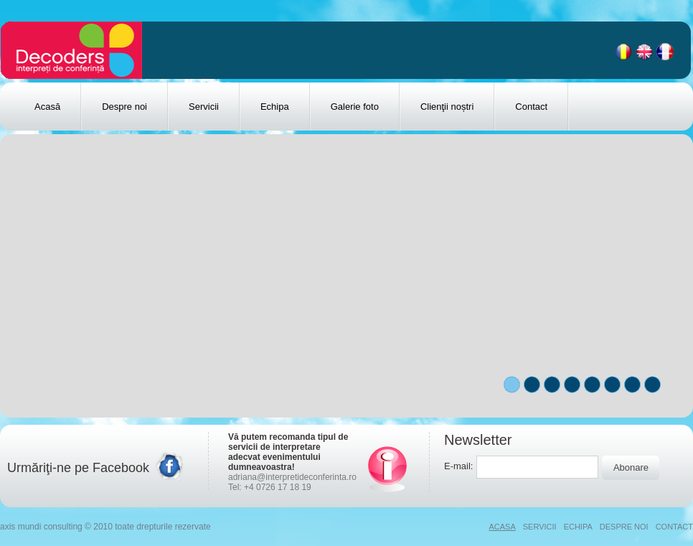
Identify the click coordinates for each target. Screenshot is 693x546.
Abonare (631, 467)
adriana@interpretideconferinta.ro (292, 477)
